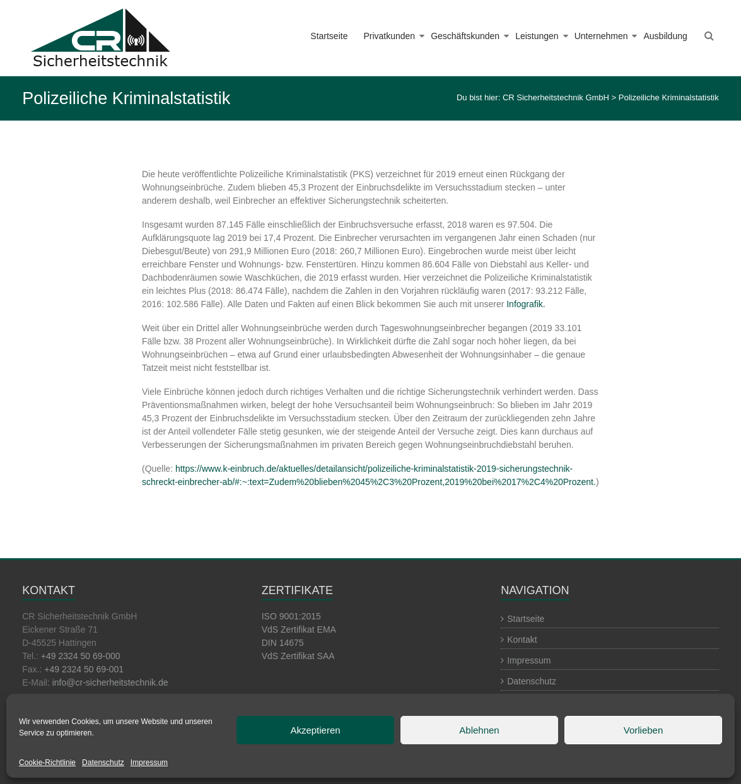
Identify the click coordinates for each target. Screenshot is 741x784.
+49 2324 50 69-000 (80, 656)
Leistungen (537, 36)
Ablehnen (479, 730)
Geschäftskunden (465, 36)
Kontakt (522, 640)
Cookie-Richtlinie (47, 762)
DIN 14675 (283, 643)
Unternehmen (601, 36)
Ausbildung (665, 36)
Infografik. (525, 304)
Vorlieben (643, 730)
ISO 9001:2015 (291, 616)
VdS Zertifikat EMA (299, 629)
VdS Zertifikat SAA (298, 656)
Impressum (149, 762)
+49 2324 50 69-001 (84, 669)
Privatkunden (389, 36)
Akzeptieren (315, 730)
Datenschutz (103, 762)
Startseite (328, 36)
